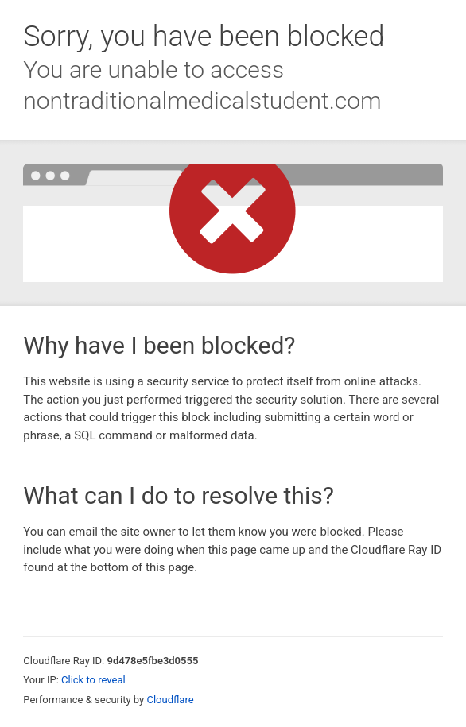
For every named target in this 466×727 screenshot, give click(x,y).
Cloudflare (169, 700)
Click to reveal (93, 680)
